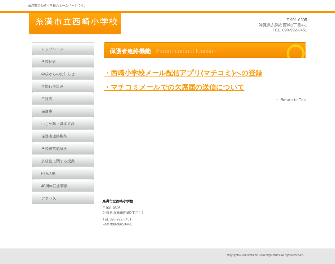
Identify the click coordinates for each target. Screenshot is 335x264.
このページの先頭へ (291, 100)
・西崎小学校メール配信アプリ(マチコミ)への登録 (183, 73)
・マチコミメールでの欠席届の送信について (174, 87)
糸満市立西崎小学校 (74, 24)
